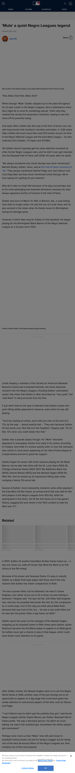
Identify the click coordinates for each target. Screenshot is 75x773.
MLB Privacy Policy (45, 761)
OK (45, 768)
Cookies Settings (27, 768)
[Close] (71, 756)
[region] (37, 762)
